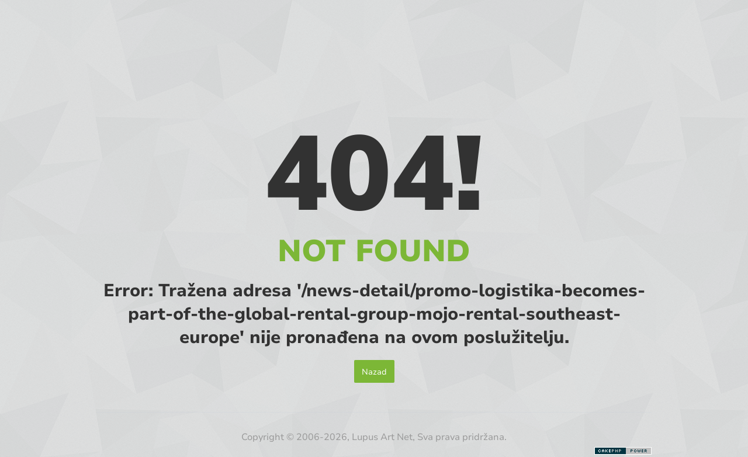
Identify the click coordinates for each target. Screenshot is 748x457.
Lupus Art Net (382, 436)
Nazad (374, 371)
